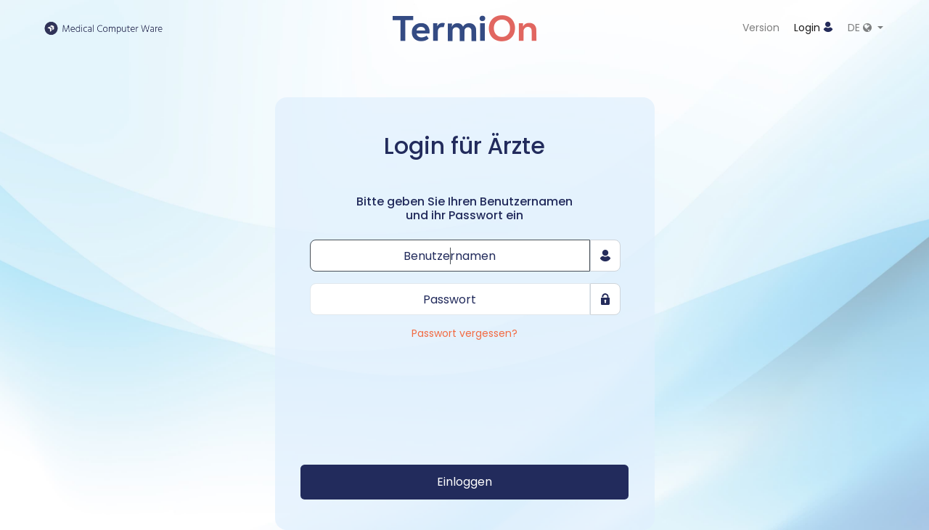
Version (760, 27)
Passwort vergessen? (464, 334)
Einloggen (464, 481)
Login (813, 27)
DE (861, 27)
